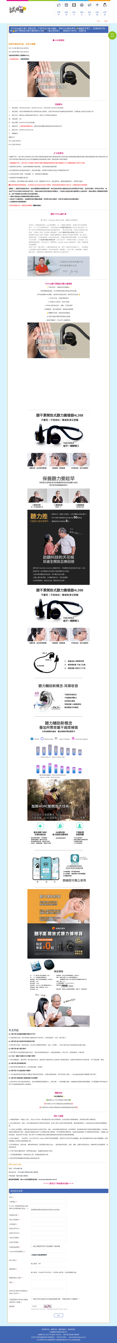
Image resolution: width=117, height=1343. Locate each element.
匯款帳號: (12, 1269)
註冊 (105, 21)
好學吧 (105, 13)
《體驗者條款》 (37, 205)
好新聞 (97, 13)
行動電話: (12, 1202)
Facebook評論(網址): (16, 1251)
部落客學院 (71, 1329)
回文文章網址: (14, 1219)
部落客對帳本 (25, 59)
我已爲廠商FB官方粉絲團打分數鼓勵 (45, 1246)
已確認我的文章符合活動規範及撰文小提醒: (18, 1301)
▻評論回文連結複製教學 (39, 1255)
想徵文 (81, 13)
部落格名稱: (13, 1215)
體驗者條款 (62, 1329)
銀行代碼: (12, 1260)
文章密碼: (12, 1224)
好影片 (74, 13)
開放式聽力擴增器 (22, 1176)
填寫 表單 (112, 35)
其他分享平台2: (14, 1233)
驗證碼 (11, 1306)
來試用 (89, 13)
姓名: (11, 1197)
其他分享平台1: (14, 1228)
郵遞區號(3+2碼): (15, 1278)
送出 (58, 1315)
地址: (11, 1282)
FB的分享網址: (14, 1238)
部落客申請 (45, 1329)
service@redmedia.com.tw (48, 1179)
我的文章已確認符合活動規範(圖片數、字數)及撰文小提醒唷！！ (56, 1299)
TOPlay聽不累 (17, 1168)
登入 (98, 21)
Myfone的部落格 (22, 1141)
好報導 (58, 13)
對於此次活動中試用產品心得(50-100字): (18, 1292)
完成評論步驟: (14, 1247)
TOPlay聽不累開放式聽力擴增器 (27, 1172)
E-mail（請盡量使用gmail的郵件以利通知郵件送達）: (18, 1207)
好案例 (66, 13)
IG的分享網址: (14, 1242)
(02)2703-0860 (61, 1337)
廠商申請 (54, 1329)
